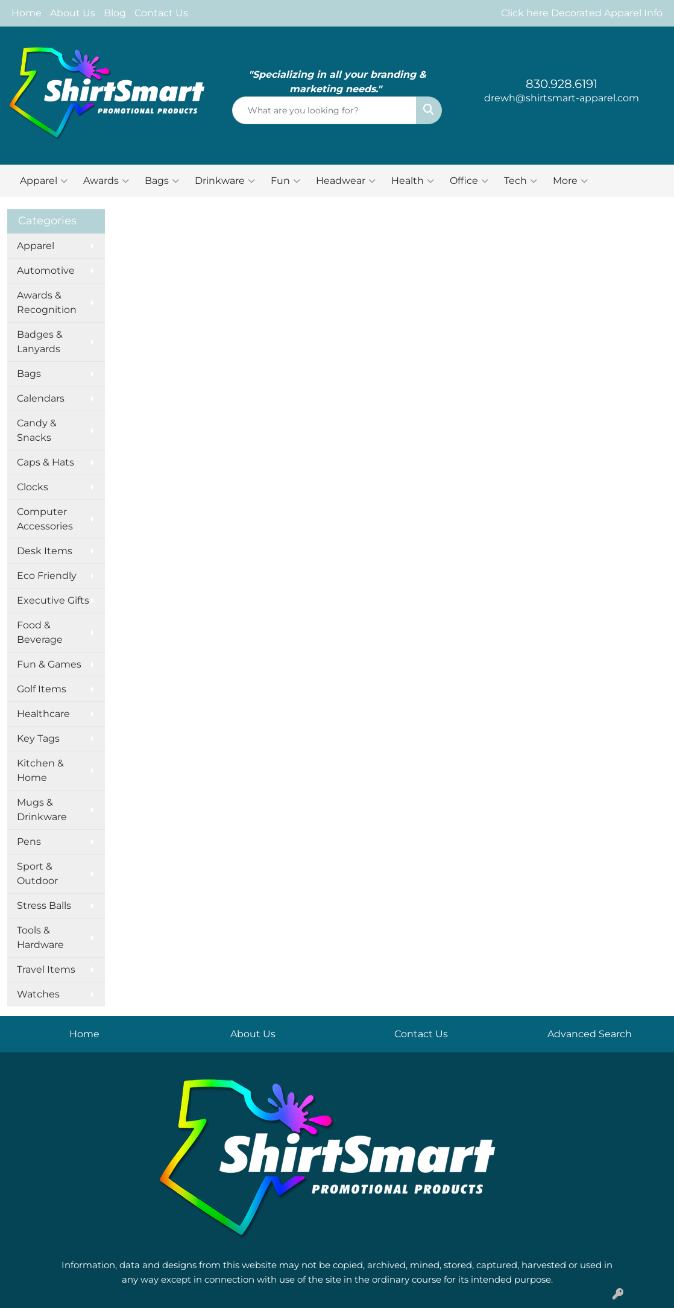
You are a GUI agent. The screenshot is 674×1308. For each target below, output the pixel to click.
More (570, 181)
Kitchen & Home (40, 770)
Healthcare (43, 713)
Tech (520, 181)
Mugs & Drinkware (42, 810)
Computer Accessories (45, 519)
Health (412, 181)
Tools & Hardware (40, 937)
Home (26, 13)
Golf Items (41, 689)
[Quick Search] (324, 110)
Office (469, 181)
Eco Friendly (47, 575)
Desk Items (44, 551)
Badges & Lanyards (40, 342)
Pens (29, 841)
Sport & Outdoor (37, 873)
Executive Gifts (53, 600)
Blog (115, 13)
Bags (162, 181)
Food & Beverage (40, 632)
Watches (38, 994)
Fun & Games (49, 664)
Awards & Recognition (47, 302)
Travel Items (46, 969)
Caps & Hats (45, 462)
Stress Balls (44, 905)
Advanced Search (589, 1034)
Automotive (46, 270)
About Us (72, 13)
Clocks (32, 487)
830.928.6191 (561, 84)
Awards (106, 181)
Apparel (44, 181)
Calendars (41, 398)
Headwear (346, 181)
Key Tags (38, 738)
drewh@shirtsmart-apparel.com (561, 98)
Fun (285, 181)
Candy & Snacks (37, 430)
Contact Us (161, 13)
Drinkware (225, 181)
